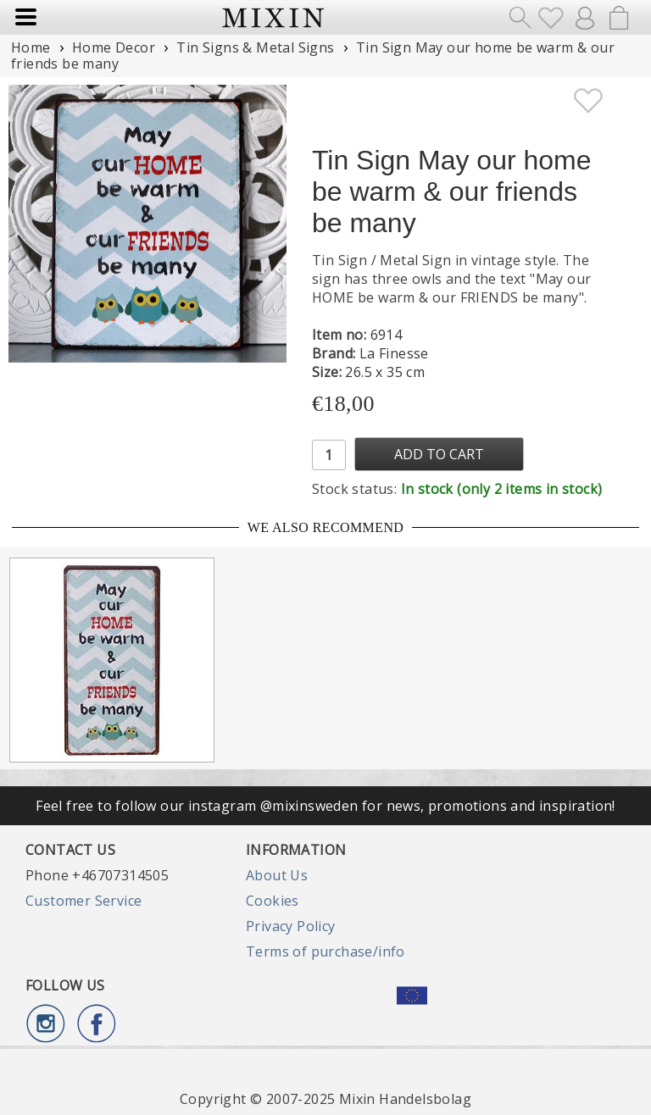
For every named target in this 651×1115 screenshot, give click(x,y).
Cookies (272, 900)
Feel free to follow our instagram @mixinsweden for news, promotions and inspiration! (325, 805)
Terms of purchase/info (325, 951)
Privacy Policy (291, 926)
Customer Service (83, 900)
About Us (277, 875)
